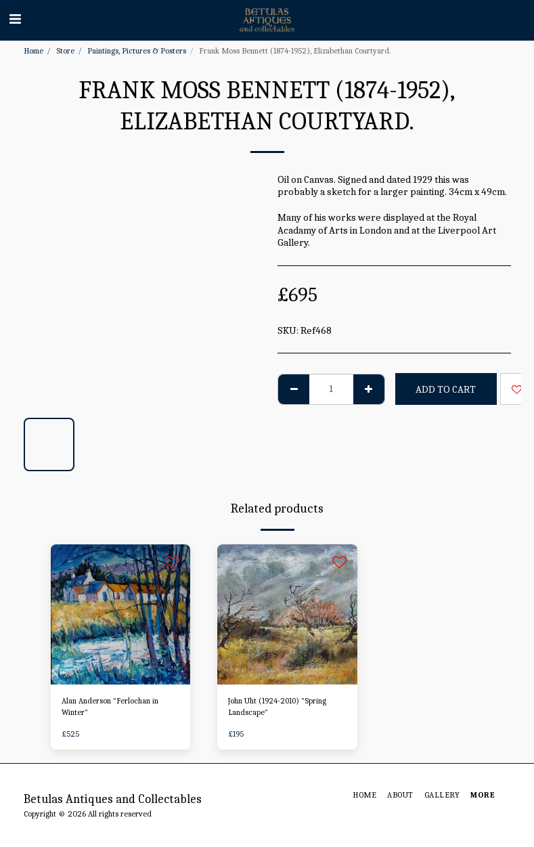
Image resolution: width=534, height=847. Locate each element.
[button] (14, 19)
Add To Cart (446, 389)
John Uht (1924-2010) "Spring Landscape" (278, 707)
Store (65, 51)
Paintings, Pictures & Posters (136, 51)
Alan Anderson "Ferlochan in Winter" (110, 707)
